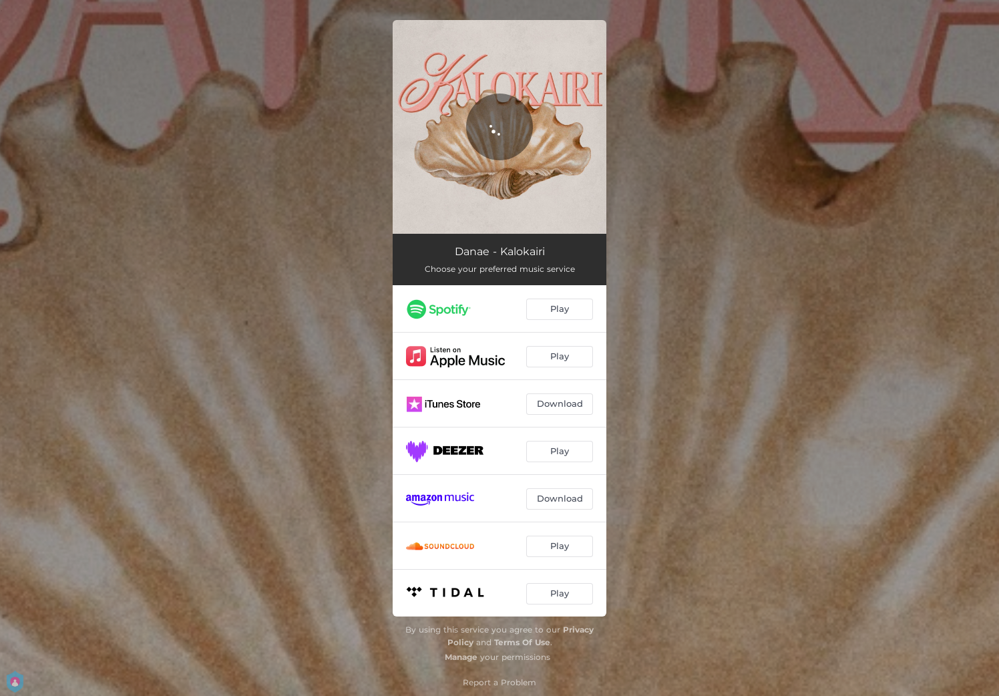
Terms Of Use (522, 642)
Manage (461, 657)
